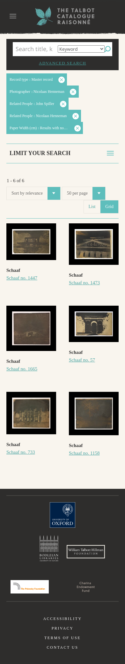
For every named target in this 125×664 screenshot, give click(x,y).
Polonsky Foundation (30, 587)
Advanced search (62, 63)
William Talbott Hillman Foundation (86, 552)
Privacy (63, 628)
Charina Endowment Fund (86, 587)
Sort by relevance (35, 193)
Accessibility (62, 618)
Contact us (62, 647)
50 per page (86, 193)
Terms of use (62, 638)
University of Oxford (62, 515)
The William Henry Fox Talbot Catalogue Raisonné (62, 16)
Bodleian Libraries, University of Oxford (49, 548)
